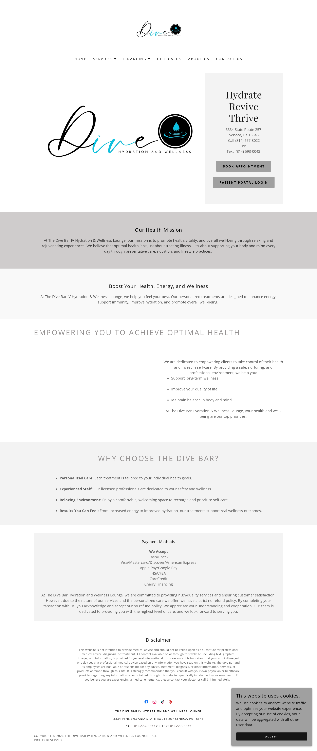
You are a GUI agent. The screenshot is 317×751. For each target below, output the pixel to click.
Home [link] (80, 59)
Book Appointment (243, 166)
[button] (105, 58)
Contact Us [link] (229, 59)
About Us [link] (198, 59)
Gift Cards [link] (169, 59)
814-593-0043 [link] (180, 726)
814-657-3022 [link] (144, 726)
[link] (158, 31)
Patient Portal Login (244, 182)
